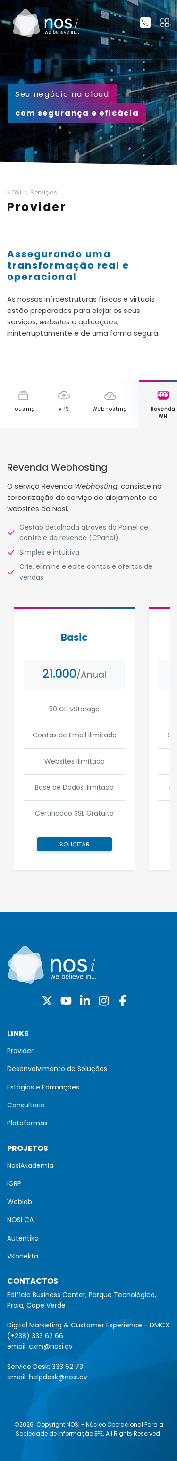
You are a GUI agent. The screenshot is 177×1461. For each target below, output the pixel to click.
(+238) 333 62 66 (35, 1336)
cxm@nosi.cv (51, 1346)
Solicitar (74, 844)
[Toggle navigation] (164, 22)
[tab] (23, 404)
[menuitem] (88, 1051)
